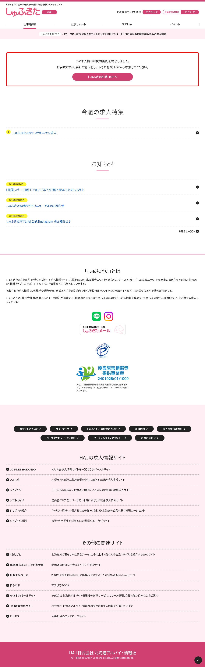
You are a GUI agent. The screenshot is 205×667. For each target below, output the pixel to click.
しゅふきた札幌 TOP (50, 34)
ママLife (127, 24)
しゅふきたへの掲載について (102, 429)
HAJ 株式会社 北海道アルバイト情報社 (102, 652)
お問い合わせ (148, 438)
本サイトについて (29, 429)
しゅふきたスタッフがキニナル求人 (34, 132)
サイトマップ (62, 429)
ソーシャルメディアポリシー (108, 438)
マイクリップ (151, 12)
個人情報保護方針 (172, 429)
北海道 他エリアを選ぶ (129, 12)
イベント (175, 24)
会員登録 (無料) (171, 12)
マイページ (190, 12)
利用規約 (140, 429)
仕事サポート (78, 24)
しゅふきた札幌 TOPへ (102, 76)
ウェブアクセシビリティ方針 (61, 438)
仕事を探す (29, 24)
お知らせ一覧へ (186, 231)
